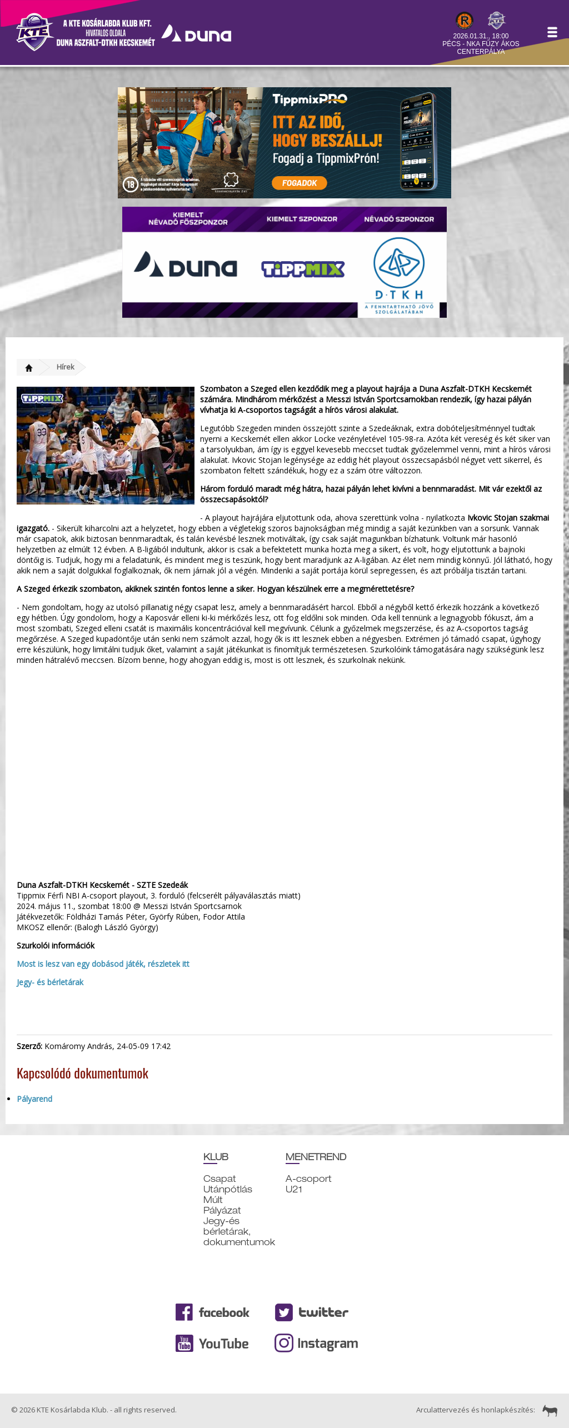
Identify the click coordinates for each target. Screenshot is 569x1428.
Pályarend (34, 1099)
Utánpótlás (227, 1189)
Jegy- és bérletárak (50, 982)
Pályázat (222, 1210)
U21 (294, 1189)
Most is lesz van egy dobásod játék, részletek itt (104, 963)
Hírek (65, 367)
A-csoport (309, 1179)
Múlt (213, 1200)
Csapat (219, 1179)
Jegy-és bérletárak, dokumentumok (239, 1231)
